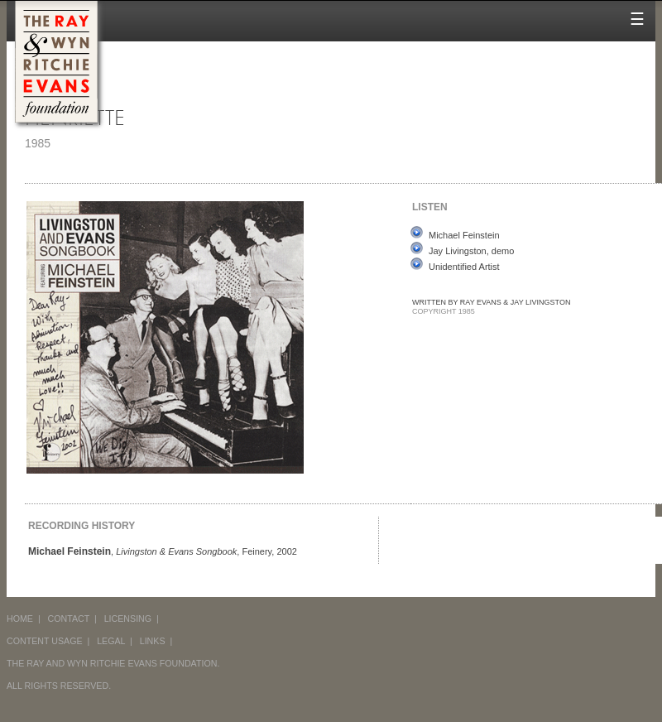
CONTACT (69, 618)
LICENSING (127, 618)
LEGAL (111, 641)
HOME (20, 618)
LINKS (153, 641)
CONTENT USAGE (45, 641)
